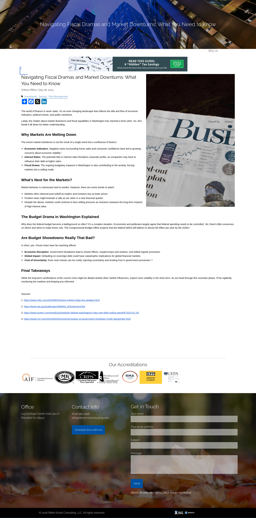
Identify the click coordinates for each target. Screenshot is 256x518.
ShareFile (213, 121)
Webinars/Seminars (223, 129)
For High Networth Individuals (219, 80)
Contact (230, 90)
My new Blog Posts (223, 137)
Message (148, 453)
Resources (214, 98)
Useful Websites (218, 113)
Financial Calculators (220, 106)
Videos (229, 121)
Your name (149, 413)
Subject (147, 440)
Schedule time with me (88, 429)
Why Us (213, 50)
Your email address (154, 426)
